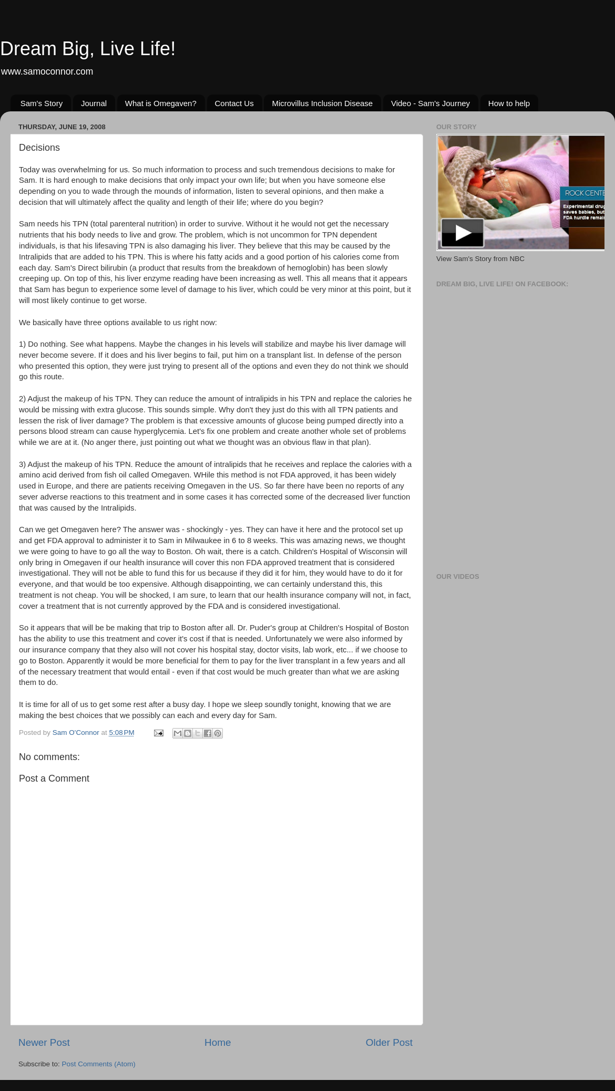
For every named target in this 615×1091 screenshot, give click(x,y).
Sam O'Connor (77, 732)
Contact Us (234, 103)
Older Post (389, 1042)
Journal (94, 103)
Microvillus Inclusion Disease (322, 103)
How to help (509, 103)
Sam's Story (41, 103)
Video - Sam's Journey (430, 103)
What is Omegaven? (161, 103)
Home (217, 1042)
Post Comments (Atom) (99, 1064)
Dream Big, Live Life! (88, 48)
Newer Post (44, 1042)
